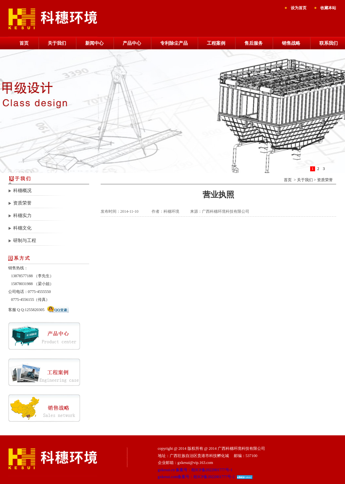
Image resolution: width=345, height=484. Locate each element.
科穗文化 (22, 228)
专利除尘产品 (174, 43)
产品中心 (132, 43)
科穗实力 (22, 215)
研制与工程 (24, 240)
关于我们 (57, 43)
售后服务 (253, 43)
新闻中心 (94, 43)
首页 (24, 43)
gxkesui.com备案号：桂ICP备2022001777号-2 (196, 476)
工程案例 (216, 43)
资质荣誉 (22, 203)
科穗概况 (22, 190)
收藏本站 (328, 8)
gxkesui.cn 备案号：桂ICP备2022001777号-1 (195, 470)
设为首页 (299, 8)
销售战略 (291, 43)
